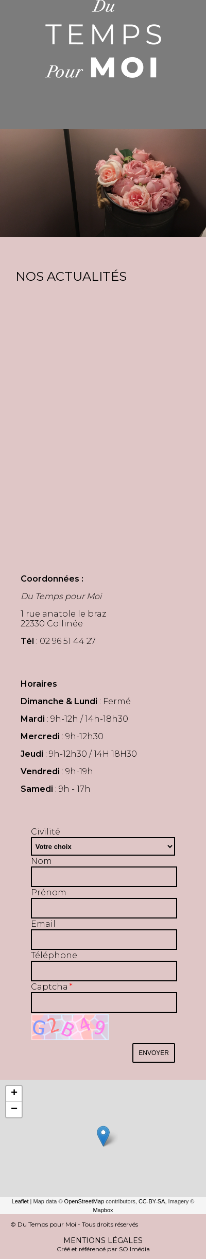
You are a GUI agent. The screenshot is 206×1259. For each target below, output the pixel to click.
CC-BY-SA (152, 1201)
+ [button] (14, 1093)
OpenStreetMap (84, 1201)
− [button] (14, 1109)
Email (43, 924)
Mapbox (103, 1210)
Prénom (48, 892)
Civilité (45, 832)
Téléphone (54, 955)
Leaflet (20, 1201)
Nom (41, 861)
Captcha (49, 987)
